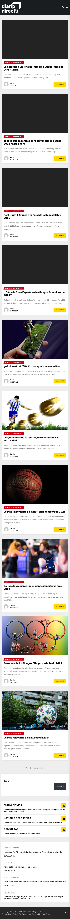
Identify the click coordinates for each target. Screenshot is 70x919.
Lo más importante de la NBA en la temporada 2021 (34, 511)
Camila (12, 380)
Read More (60, 84)
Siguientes (39, 768)
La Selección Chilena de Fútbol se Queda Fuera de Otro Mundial (36, 822)
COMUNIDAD (8, 862)
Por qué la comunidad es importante (25, 833)
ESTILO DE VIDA (9, 892)
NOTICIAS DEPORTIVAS (11, 848)
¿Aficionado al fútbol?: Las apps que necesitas (32, 366)
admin (12, 83)
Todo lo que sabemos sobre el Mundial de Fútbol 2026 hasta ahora (35, 881)
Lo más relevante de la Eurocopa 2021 (26, 737)
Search (7, 781)
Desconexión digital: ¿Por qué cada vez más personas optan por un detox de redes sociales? (34, 811)
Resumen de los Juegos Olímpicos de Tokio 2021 (33, 663)
